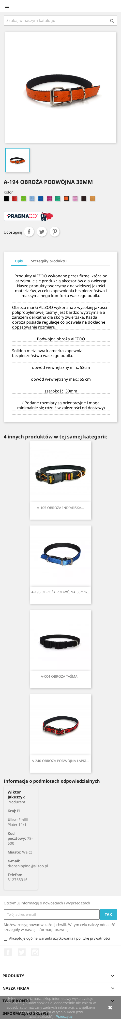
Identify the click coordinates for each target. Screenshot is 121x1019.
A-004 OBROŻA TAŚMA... (60, 676)
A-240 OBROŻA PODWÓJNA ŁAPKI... (60, 760)
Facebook (8, 952)
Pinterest (55, 232)
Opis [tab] (19, 260)
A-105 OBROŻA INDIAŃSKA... (60, 507)
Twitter (22, 952)
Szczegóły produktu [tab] (49, 260)
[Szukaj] (60, 20)
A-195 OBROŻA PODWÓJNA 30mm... (60, 592)
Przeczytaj (64, 1016)
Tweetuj (42, 232)
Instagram (35, 952)
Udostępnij (29, 232)
